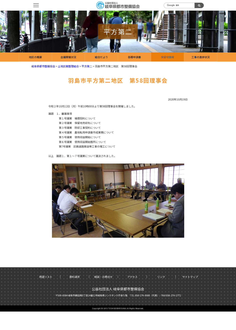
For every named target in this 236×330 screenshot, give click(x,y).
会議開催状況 (68, 57)
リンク (161, 276)
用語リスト (45, 276)
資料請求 (74, 276)
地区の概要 (35, 57)
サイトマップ (190, 276)
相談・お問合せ (103, 276)
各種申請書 (134, 57)
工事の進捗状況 (200, 57)
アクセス (132, 276)
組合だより (101, 57)
